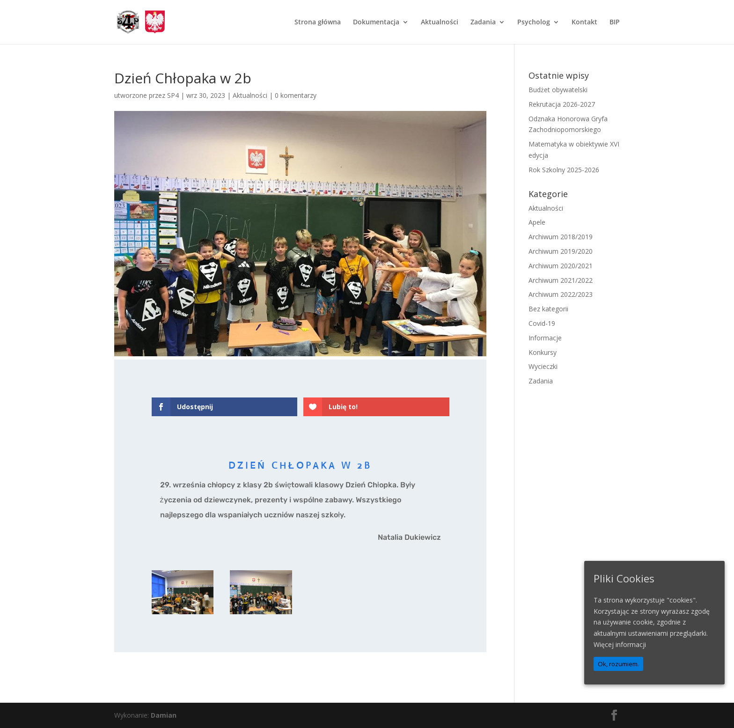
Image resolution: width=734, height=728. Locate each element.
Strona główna (317, 22)
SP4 (173, 95)
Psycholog (533, 22)
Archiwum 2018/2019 (560, 236)
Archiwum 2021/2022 (560, 280)
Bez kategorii (548, 308)
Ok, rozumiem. (618, 664)
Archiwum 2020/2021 (560, 265)
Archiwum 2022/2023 (560, 294)
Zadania (483, 22)
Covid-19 (541, 323)
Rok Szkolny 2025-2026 (563, 169)
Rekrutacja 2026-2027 (561, 104)
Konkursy (542, 352)
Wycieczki (543, 366)
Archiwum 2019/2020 (560, 251)
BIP (614, 22)
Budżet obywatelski (557, 89)
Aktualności (439, 22)
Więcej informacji (620, 644)
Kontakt (584, 22)
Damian (163, 715)
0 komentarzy (295, 95)
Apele (536, 222)
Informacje (545, 337)
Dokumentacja (376, 22)
